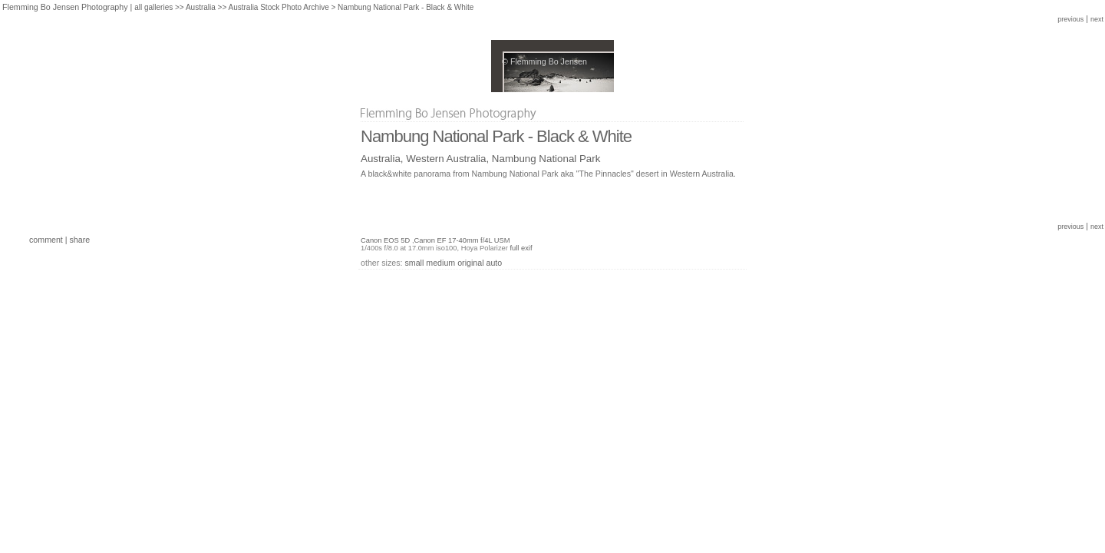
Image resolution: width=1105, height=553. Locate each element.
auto (495, 262)
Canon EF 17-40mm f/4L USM (462, 240)
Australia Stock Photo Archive (279, 7)
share (80, 239)
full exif (521, 248)
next (1096, 19)
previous (1070, 19)
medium (440, 262)
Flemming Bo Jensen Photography (65, 7)
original (470, 262)
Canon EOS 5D (385, 240)
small (414, 262)
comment (46, 239)
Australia (201, 7)
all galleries (153, 7)
